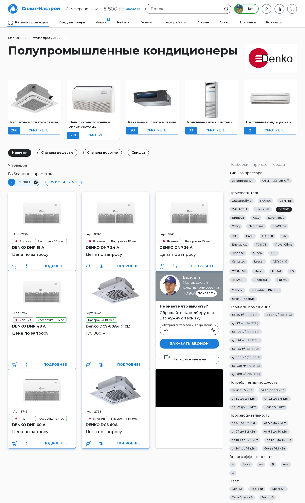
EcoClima (279, 226)
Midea (257, 253)
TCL (273, 253)
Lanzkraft (262, 209)
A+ (261, 464)
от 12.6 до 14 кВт (279, 440)
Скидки (138, 152)
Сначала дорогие (102, 152)
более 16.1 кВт (274, 448)
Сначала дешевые (57, 152)
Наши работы (174, 22)
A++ (286, 464)
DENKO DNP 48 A (29, 326)
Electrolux (261, 280)
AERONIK (280, 261)
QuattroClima (241, 201)
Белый (237, 489)
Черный (257, 489)
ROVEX (265, 201)
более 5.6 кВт (275, 407)
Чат (243, 8)
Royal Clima (283, 244)
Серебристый (242, 497)
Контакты (274, 22)
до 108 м (245, 332)
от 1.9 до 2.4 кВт (243, 398)
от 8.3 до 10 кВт (275, 431)
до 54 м (279, 315)
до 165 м (245, 349)
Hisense (238, 253)
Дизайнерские (243, 299)
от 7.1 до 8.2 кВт (243, 431)
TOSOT (261, 244)
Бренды (260, 164)
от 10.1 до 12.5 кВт (245, 440)
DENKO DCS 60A (102, 425)
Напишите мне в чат (186, 359)
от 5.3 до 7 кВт (275, 423)
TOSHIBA (239, 271)
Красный (278, 489)
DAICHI (267, 236)
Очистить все (63, 182)
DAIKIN (237, 290)
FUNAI (276, 271)
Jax (284, 236)
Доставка (248, 22)
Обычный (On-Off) (275, 181)
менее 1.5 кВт (242, 390)
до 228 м (246, 366)
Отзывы (203, 22)
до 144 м (245, 340)
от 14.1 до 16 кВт (243, 448)
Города (278, 164)
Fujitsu (282, 280)
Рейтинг (124, 22)
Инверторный (242, 181)
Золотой (268, 497)
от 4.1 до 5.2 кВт (243, 423)
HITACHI (238, 280)
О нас (225, 22)
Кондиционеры (72, 22)
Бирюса (238, 217)
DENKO (283, 209)
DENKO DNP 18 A (28, 247)
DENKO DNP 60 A (29, 425)
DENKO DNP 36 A (176, 247)
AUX (256, 217)
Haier (259, 271)
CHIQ (236, 226)
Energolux (239, 244)
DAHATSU (239, 209)
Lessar (259, 261)
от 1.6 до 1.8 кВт (272, 390)
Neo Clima (256, 226)
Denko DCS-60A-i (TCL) (108, 326)
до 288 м (246, 374)
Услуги (146, 22)
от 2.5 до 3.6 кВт (276, 398)
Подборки (238, 164)
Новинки (20, 153)
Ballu (249, 236)
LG (292, 271)
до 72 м (245, 323)
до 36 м (244, 315)
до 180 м (246, 357)
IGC (234, 236)
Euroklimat (276, 217)
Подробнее (55, 266)
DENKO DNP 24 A (102, 247)
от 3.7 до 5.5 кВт (244, 407)
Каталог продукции (28, 22)
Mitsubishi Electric (265, 290)
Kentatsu (238, 261)
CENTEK (286, 201)
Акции (103, 21)
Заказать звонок (189, 343)
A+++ (246, 464)
